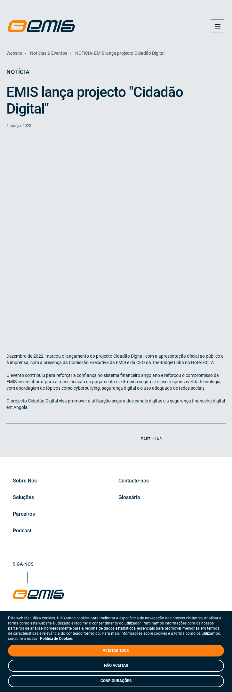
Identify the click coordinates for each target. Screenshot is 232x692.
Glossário (129, 497)
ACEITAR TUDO (116, 650)
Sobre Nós (25, 481)
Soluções (23, 497)
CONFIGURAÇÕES (116, 681)
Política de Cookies (56, 638)
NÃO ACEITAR (116, 665)
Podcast (22, 531)
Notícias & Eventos (48, 53)
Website (14, 53)
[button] (217, 26)
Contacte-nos (133, 481)
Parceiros (24, 514)
